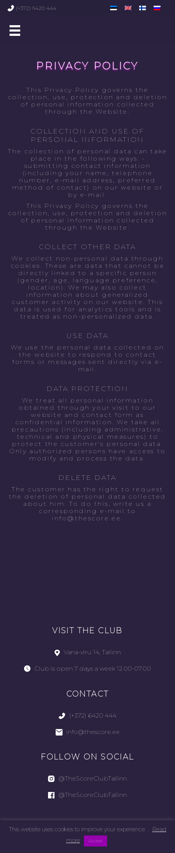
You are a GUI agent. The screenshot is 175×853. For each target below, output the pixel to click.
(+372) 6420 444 (32, 8)
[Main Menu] (15, 30)
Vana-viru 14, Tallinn (88, 652)
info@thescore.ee (88, 732)
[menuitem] (113, 8)
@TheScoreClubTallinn (87, 778)
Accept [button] (95, 840)
